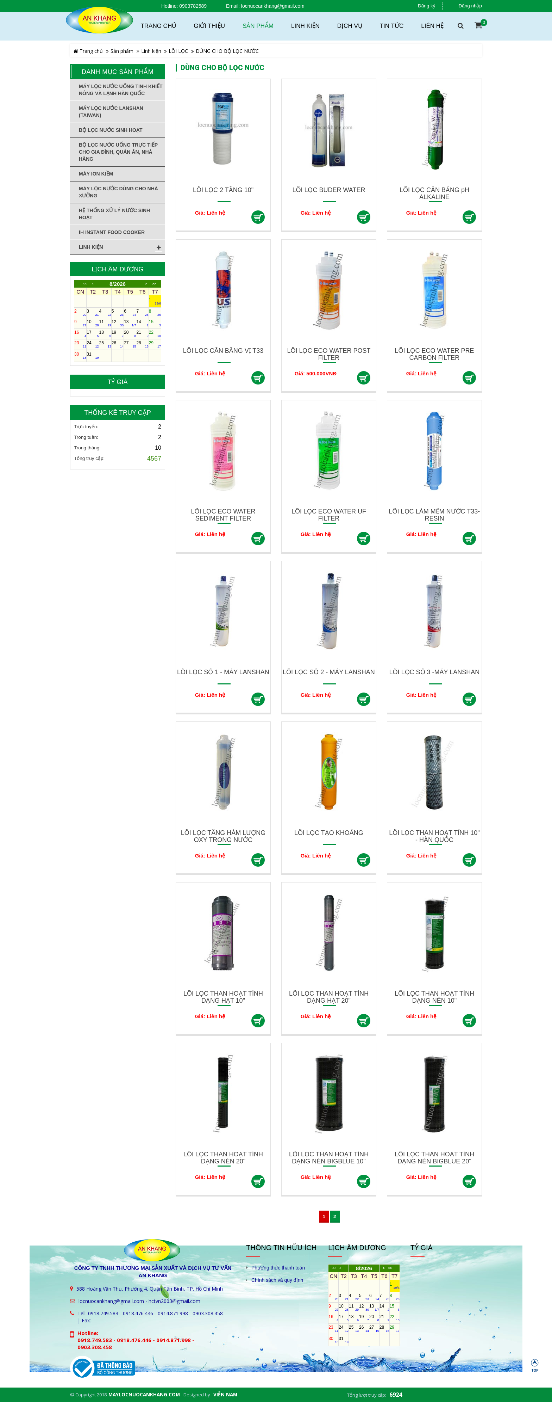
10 (93, 323)
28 (142, 344)
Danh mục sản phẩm (118, 71)
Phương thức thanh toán (278, 1268)
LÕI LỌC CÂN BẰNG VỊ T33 (223, 350)
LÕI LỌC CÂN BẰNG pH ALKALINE (434, 193)
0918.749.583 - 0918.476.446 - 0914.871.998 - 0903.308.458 (155, 1313)
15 (155, 323)
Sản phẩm (122, 51)
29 (155, 344)
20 (130, 334)
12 (118, 323)
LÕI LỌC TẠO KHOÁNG (328, 832)
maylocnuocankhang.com (144, 1394)
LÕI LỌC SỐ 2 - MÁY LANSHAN (329, 672)
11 (105, 323)
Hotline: (169, 6)
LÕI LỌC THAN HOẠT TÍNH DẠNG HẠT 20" (329, 997)
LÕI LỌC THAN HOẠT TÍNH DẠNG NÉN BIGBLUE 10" (329, 1158)
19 (118, 334)
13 (130, 323)
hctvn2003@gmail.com (174, 1301)
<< (85, 283)
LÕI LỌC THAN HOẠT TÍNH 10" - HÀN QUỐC (434, 836)
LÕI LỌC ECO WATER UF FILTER (328, 515)
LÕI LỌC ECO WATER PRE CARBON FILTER (434, 354)
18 (105, 334)
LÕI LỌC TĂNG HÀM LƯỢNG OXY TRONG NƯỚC (223, 836)
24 (93, 344)
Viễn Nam (225, 1394)
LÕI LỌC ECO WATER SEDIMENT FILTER (223, 515)
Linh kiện (151, 51)
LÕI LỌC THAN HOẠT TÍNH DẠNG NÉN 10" (434, 997)
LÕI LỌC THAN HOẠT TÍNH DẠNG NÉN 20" (223, 1158)
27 (130, 344)
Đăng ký (426, 5)
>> (154, 283)
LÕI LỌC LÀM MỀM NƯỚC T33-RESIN (434, 515)
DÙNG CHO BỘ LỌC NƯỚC (227, 51)
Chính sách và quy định (277, 1280)
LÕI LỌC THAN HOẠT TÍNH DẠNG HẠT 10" (223, 997)
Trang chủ (88, 51)
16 (80, 334)
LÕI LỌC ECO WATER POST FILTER (328, 354)
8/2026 (117, 284)
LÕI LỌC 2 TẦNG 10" (223, 189)
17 (93, 334)
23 (80, 344)
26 (118, 344)
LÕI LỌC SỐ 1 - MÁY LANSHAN (223, 672)
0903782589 (193, 6)
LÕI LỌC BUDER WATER (328, 189)
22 (155, 334)
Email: (233, 6)
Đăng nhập (470, 5)
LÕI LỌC (178, 51)
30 (80, 355)
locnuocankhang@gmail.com (273, 6)
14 (142, 323)
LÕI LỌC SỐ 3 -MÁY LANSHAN (434, 672)
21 (142, 334)
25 (105, 344)
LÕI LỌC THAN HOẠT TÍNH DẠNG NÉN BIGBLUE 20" (434, 1158)
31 (93, 355)
